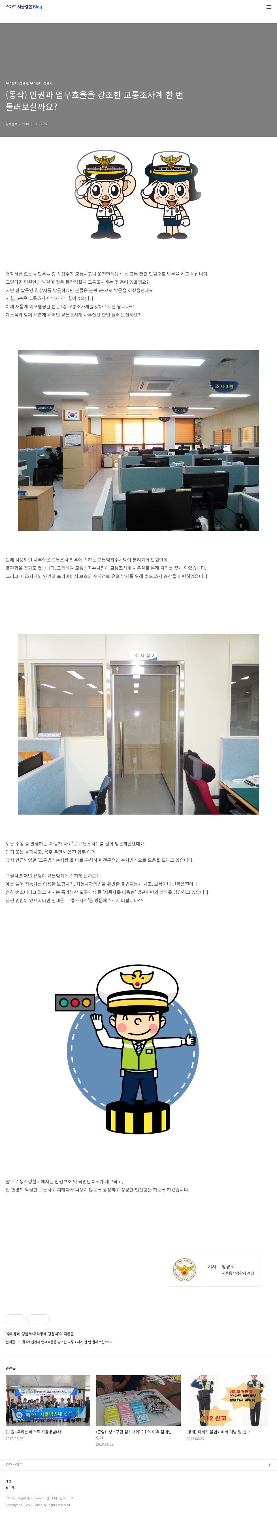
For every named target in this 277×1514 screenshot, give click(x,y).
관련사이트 (14, 1464)
